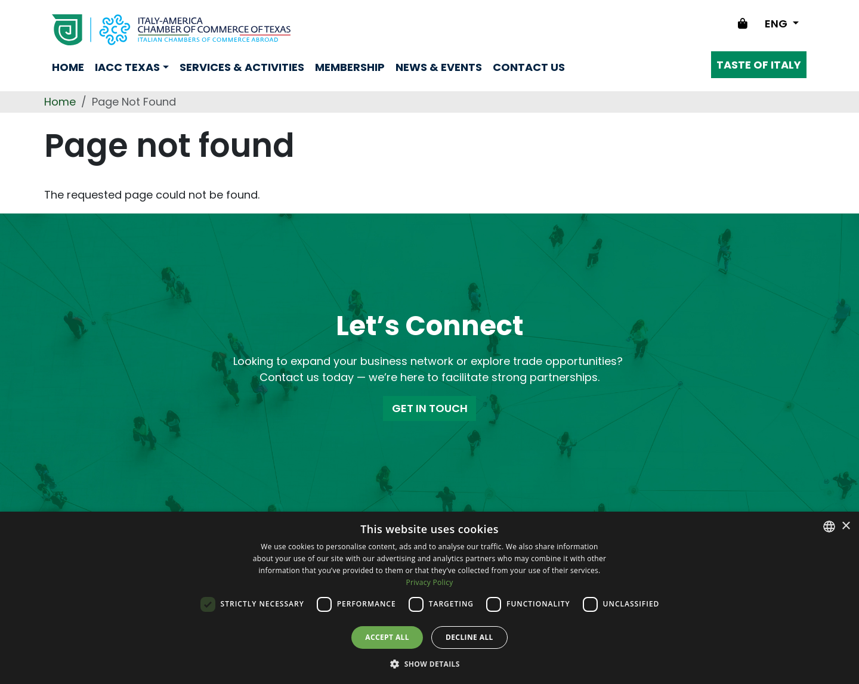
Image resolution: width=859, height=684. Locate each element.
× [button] (845, 526)
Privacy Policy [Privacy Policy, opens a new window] (429, 582)
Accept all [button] (387, 637)
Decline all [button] (469, 637)
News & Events (438, 67)
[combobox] (829, 527)
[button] (429, 664)
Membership (350, 67)
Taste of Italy (758, 64)
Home (68, 67)
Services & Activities (242, 67)
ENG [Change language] (777, 23)
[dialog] (429, 598)
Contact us (529, 67)
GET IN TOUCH (430, 408)
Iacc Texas (127, 67)
